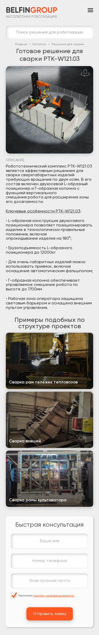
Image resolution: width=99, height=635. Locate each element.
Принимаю (46, 595)
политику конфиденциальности (53, 595)
